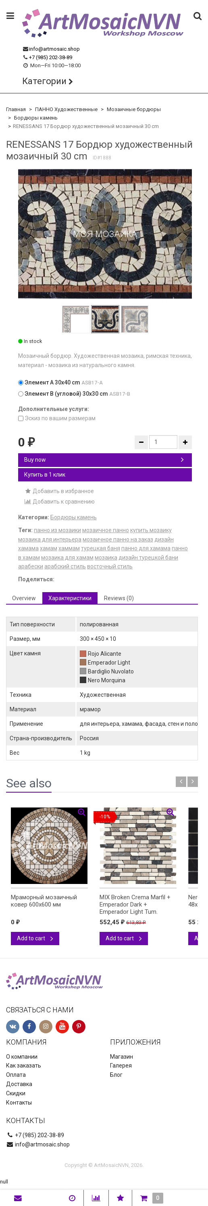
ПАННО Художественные (66, 109)
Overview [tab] (24, 598)
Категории (44, 81)
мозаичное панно (105, 530)
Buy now (104, 459)
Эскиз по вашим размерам (57, 418)
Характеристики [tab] (70, 598)
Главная (16, 109)
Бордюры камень (36, 118)
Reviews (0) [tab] (119, 598)
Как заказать (23, 1065)
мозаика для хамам (67, 557)
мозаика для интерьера (49, 539)
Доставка (19, 1084)
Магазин (121, 1056)
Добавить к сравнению (59, 501)
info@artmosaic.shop (54, 49)
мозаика (106, 557)
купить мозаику (151, 530)
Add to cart (35, 938)
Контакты (19, 1102)
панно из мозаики (57, 530)
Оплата (16, 1075)
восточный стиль (110, 566)
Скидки (15, 1093)
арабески (30, 566)
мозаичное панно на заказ (118, 539)
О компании (21, 1056)
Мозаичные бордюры (134, 109)
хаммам (69, 548)
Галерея (121, 1065)
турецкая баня (100, 548)
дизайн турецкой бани (148, 557)
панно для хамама (146, 548)
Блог (116, 1075)
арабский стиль (65, 566)
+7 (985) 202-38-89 (50, 57)
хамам (48, 548)
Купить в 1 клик (44, 474)
